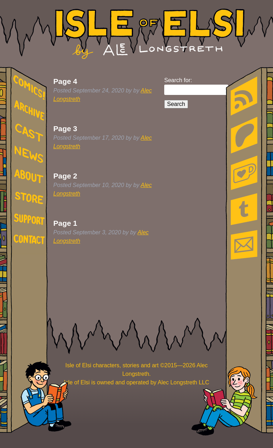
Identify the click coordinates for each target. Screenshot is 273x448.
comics (30, 87)
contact (30, 239)
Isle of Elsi (149, 33)
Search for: (178, 80)
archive (30, 110)
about (30, 177)
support (30, 219)
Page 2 (65, 176)
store (30, 199)
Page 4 (65, 81)
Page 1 (65, 223)
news (30, 155)
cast (30, 132)
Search (176, 104)
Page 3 (65, 128)
